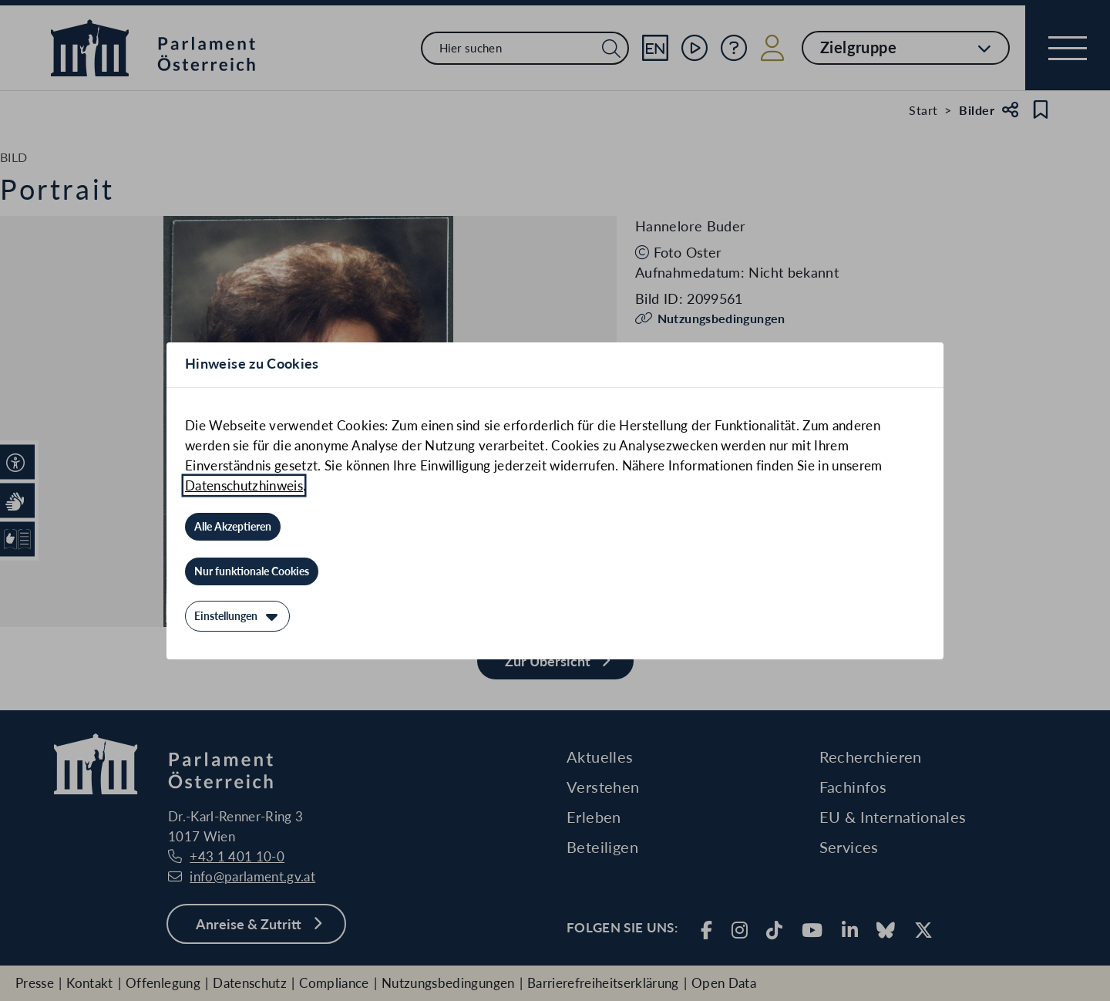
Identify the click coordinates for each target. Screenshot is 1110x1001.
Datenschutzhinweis (244, 485)
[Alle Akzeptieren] (233, 527)
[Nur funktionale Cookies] (251, 571)
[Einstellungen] (237, 616)
